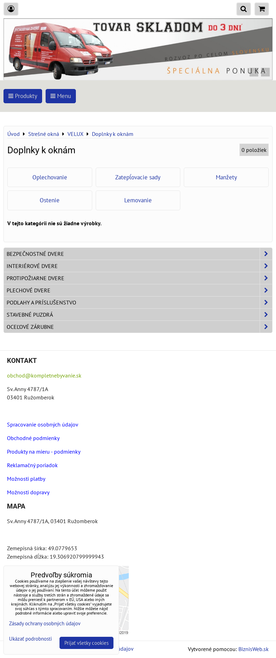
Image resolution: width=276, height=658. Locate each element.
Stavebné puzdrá (139, 314)
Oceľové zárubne (139, 327)
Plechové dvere (139, 290)
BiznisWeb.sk (253, 648)
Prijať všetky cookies (86, 643)
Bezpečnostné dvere (139, 254)
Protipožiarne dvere (139, 278)
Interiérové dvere (139, 266)
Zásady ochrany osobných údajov (44, 623)
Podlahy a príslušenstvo (139, 302)
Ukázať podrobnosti (30, 639)
